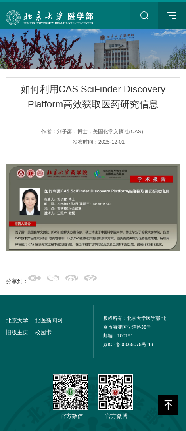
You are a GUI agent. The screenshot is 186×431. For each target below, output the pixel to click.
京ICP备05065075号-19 (128, 344)
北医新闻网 (49, 320)
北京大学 (17, 320)
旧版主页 (17, 332)
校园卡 (43, 332)
